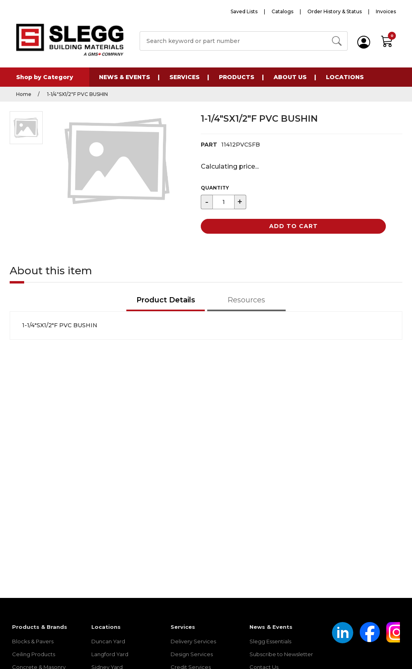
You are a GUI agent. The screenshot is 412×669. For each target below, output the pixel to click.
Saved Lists (244, 11)
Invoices (386, 11)
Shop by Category (44, 77)
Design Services (192, 654)
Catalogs (282, 11)
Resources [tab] (246, 300)
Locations (345, 77)
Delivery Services (193, 641)
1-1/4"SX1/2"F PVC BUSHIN (77, 94)
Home (23, 94)
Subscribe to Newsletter (281, 654)
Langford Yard (109, 654)
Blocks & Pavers (33, 641)
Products (236, 77)
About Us (290, 77)
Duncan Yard (108, 641)
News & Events (124, 77)
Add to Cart (293, 226)
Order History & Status (334, 11)
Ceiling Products (33, 654)
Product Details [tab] (165, 300)
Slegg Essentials (270, 641)
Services (184, 77)
